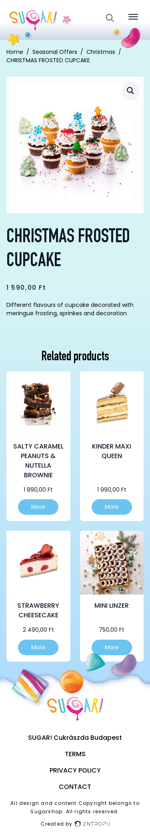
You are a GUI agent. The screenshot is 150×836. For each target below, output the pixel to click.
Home (14, 52)
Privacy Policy (75, 770)
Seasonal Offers (54, 52)
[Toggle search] (110, 18)
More (38, 507)
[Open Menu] (133, 17)
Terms (75, 754)
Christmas (100, 52)
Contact (75, 787)
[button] (130, 90)
